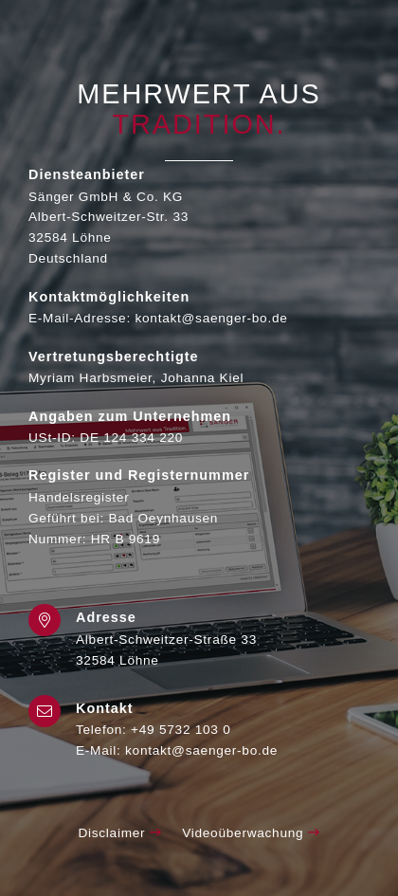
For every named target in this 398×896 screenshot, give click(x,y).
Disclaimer (119, 833)
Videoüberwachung (250, 833)
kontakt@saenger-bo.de (201, 750)
